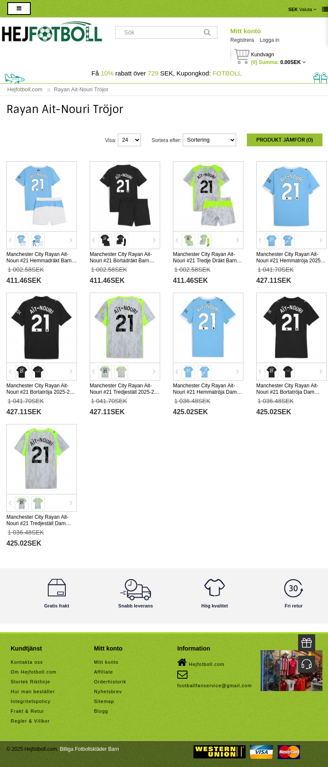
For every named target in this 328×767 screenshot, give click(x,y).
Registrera (242, 40)
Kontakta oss (27, 662)
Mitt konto (245, 31)
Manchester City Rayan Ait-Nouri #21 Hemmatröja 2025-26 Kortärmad (289, 260)
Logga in (269, 40)
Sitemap (104, 701)
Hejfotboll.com (201, 662)
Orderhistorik (110, 681)
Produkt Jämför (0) (284, 140)
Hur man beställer (33, 691)
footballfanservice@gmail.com (214, 678)
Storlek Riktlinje (30, 681)
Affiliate (103, 671)
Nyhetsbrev (108, 691)
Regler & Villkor (30, 720)
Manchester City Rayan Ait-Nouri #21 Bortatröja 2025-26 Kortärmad (39, 392)
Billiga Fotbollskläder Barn (89, 749)
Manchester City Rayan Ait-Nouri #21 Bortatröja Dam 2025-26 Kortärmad (287, 392)
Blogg (101, 711)
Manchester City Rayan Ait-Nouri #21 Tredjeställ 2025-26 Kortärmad (123, 392)
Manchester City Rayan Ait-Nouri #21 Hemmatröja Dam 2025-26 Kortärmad (205, 392)
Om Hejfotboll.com (33, 671)
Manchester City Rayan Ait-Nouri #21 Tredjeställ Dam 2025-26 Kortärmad (37, 523)
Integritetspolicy (30, 701)
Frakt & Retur (27, 711)
